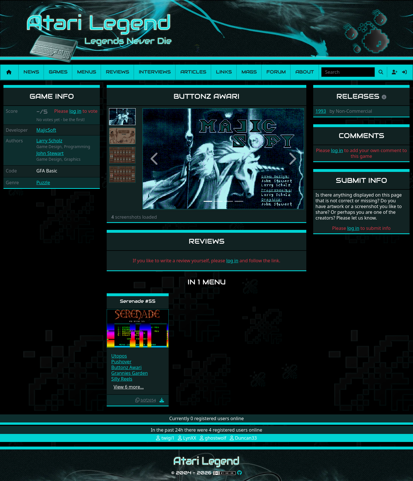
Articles (193, 72)
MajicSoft (46, 130)
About (304, 72)
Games (58, 72)
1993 (320, 111)
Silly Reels (121, 379)
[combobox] (348, 72)
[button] (155, 158)
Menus (86, 72)
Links (224, 72)
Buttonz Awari (126, 367)
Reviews (117, 72)
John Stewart (50, 153)
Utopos (119, 356)
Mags (249, 72)
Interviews (155, 72)
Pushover (121, 361)
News (31, 72)
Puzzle (43, 182)
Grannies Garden (129, 373)
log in (75, 111)
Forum (276, 72)
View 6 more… (129, 387)
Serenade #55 (137, 301)
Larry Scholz (49, 140)
